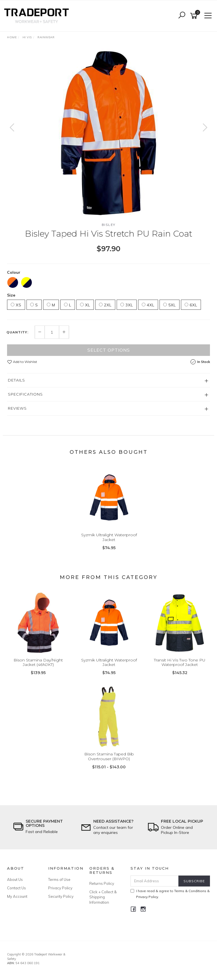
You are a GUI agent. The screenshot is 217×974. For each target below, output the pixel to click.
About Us (15, 879)
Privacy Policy (60, 888)
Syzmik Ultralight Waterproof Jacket (109, 537)
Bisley (109, 225)
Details (16, 380)
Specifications (25, 394)
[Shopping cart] (194, 16)
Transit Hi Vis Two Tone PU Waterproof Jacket (179, 662)
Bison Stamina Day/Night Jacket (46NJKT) (38, 662)
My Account (17, 896)
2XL (105, 305)
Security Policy (61, 896)
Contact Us (16, 888)
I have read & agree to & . (170, 894)
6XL (191, 305)
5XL (169, 305)
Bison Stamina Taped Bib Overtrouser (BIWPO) (109, 756)
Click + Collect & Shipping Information (103, 897)
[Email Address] (154, 881)
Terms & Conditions (190, 891)
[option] (108, 133)
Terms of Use (59, 879)
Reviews (17, 408)
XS (16, 305)
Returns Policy (101, 883)
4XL (148, 305)
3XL (126, 305)
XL (85, 305)
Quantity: (17, 332)
